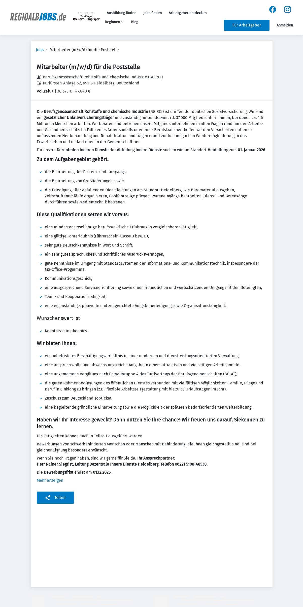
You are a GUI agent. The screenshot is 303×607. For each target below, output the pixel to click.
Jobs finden (152, 13)
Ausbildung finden (121, 13)
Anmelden (285, 25)
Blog (134, 22)
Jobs (40, 49)
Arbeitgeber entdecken (188, 13)
